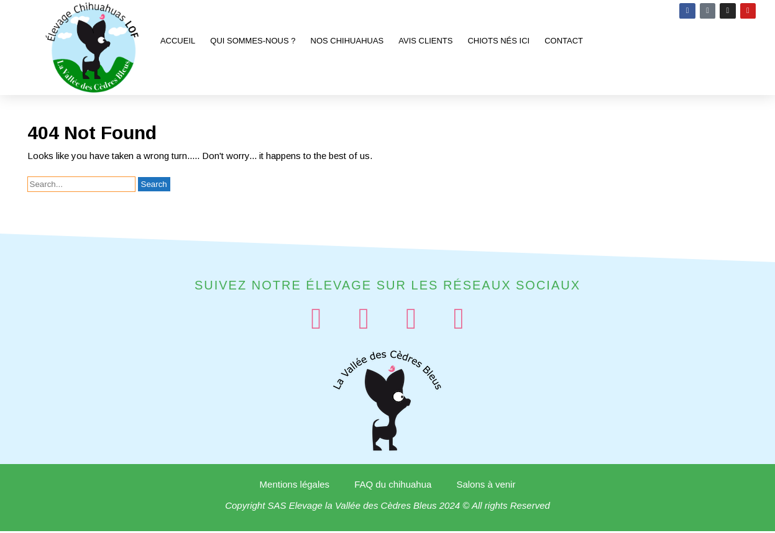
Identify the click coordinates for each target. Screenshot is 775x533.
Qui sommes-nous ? (252, 40)
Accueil (177, 40)
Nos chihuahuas (347, 40)
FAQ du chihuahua (392, 486)
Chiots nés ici (498, 40)
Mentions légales (295, 486)
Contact (563, 40)
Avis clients (425, 40)
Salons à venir (485, 486)
